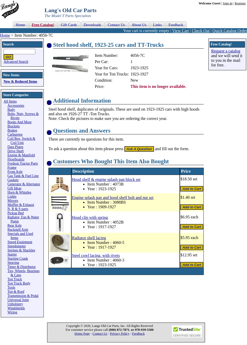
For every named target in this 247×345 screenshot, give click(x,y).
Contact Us (99, 333)
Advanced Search (16, 62)
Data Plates (15, 147)
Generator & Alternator (23, 184)
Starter (12, 254)
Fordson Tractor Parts (22, 163)
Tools (11, 287)
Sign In (227, 3)
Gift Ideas (14, 188)
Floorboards (15, 159)
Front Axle (15, 172)
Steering (13, 263)
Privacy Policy (119, 333)
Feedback (138, 333)
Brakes (12, 130)
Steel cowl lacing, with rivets (96, 255)
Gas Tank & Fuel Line (23, 176)
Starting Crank (17, 258)
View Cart (180, 30)
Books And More (19, 122)
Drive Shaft (15, 151)
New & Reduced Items (20, 81)
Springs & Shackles (21, 250)
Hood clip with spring (90, 217)
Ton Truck (14, 279)
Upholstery (15, 304)
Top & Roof (15, 292)
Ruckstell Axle (17, 230)
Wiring (12, 312)
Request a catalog (225, 51)
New (134, 80)
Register (240, 3)
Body (11, 110)
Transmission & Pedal (22, 296)
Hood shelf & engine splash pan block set (106, 179)
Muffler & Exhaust (20, 205)
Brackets (13, 126)
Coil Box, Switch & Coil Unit (21, 141)
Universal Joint (18, 300)
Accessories (15, 106)
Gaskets (13, 180)
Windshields (16, 308)
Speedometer (16, 246)
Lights (11, 196)
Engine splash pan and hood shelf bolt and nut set (113, 197)
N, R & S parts (17, 209)
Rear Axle (14, 225)
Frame (11, 168)
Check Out (201, 30)
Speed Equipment (19, 242)
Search (8, 44)
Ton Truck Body (18, 283)
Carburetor (15, 134)
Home (5, 35)
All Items (10, 101)
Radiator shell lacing (89, 238)
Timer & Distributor (21, 267)
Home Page (82, 333)
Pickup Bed (15, 213)
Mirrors (12, 201)
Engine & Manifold (21, 155)
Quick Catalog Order (229, 30)
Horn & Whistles (19, 192)
